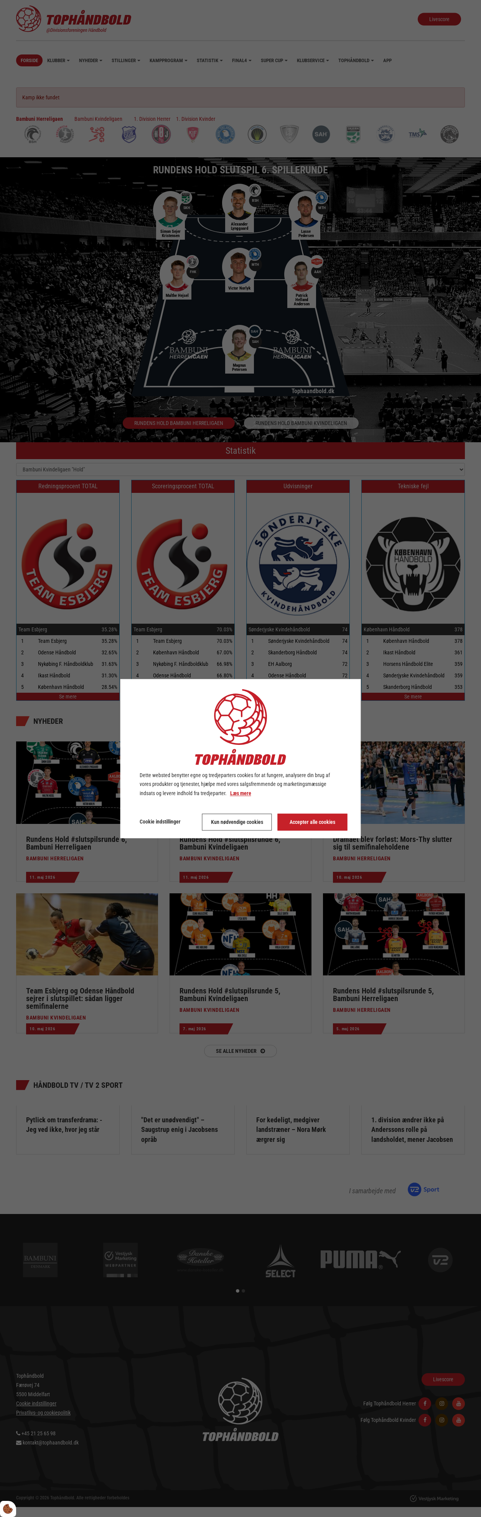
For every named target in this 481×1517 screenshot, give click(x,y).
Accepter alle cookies (312, 822)
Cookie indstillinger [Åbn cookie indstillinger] (160, 822)
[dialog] (240, 758)
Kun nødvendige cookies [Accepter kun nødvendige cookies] (237, 822)
